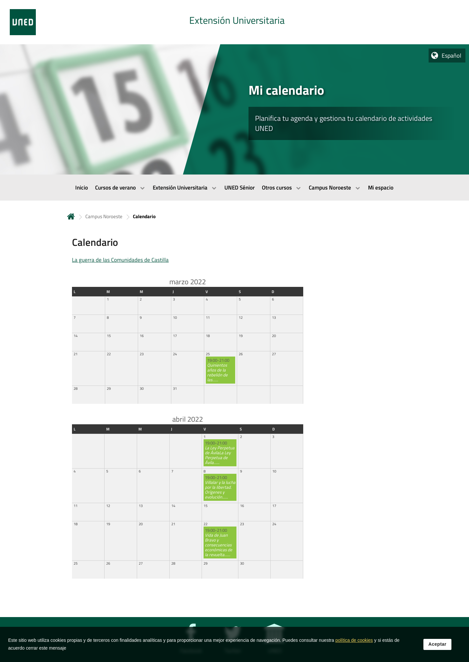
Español (451, 55)
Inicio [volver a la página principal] (71, 216)
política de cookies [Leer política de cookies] (354, 641)
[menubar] (234, 187)
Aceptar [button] (437, 645)
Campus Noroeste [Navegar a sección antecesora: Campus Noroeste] (103, 216)
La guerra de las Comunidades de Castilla (120, 260)
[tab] (234, 22)
